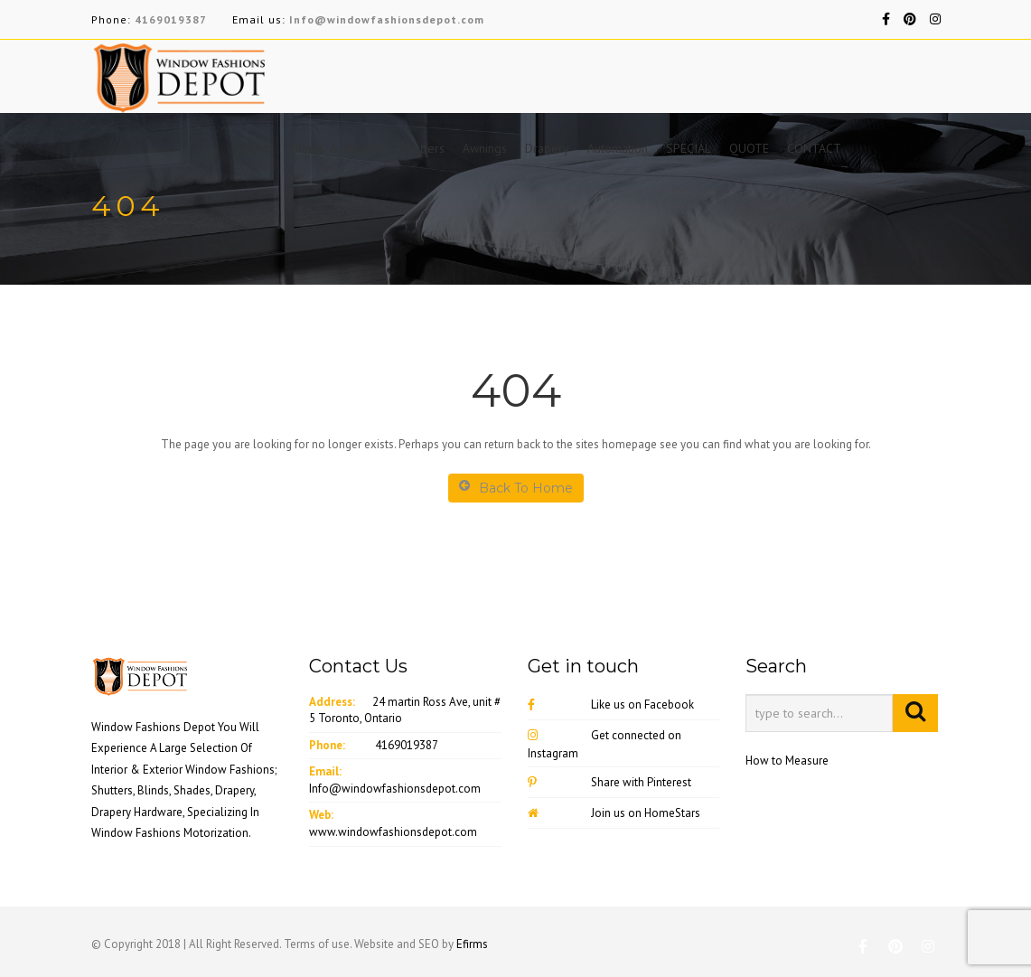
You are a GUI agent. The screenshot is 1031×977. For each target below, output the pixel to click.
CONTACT (814, 148)
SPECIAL (688, 148)
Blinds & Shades (337, 148)
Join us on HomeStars (614, 813)
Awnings (485, 148)
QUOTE (749, 148)
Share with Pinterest (609, 782)
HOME (257, 148)
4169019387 (171, 19)
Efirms (472, 944)
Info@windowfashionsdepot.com (386, 19)
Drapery (547, 148)
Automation (617, 148)
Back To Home (516, 487)
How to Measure (787, 760)
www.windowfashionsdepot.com (393, 832)
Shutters (422, 148)
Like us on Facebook (611, 704)
